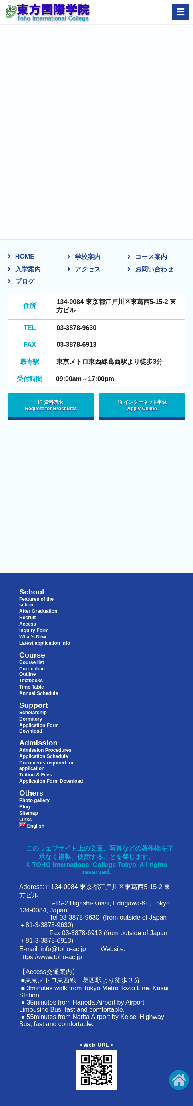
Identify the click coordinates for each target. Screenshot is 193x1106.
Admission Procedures (45, 750)
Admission (38, 743)
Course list (31, 662)
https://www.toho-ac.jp (50, 957)
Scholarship (33, 712)
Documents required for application (46, 765)
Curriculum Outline (32, 671)
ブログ (24, 281)
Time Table (31, 687)
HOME (24, 256)
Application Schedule (43, 756)
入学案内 (28, 269)
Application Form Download (39, 728)
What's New (32, 637)
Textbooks (31, 680)
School (31, 592)
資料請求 (51, 405)
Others (31, 793)
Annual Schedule (38, 693)
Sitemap (28, 813)
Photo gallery (34, 800)
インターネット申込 (142, 405)
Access (27, 624)
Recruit (27, 617)
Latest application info (44, 643)
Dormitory (30, 719)
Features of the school (36, 602)
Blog (24, 807)
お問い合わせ (154, 269)
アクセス (88, 269)
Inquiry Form (33, 630)
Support (33, 705)
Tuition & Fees (35, 775)
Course (32, 655)
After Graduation (38, 611)
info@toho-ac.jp (63, 949)
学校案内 (88, 256)
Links (25, 819)
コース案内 (151, 256)
